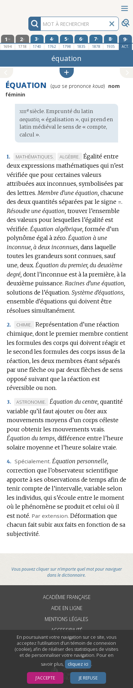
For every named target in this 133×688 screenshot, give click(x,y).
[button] (67, 73)
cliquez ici (78, 664)
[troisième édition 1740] (37, 42)
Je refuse (88, 678)
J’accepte (45, 678)
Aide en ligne (66, 608)
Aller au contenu (28, 6)
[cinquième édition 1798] (66, 42)
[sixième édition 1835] (81, 42)
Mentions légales (66, 619)
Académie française (66, 597)
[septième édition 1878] (96, 42)
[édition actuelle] (125, 42)
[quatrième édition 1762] (52, 42)
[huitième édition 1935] (110, 42)
